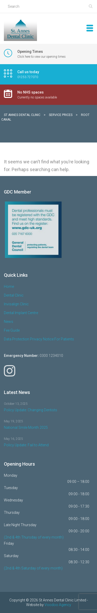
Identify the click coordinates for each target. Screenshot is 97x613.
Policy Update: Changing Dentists (30, 410)
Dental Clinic (14, 295)
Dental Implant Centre (21, 313)
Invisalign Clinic (16, 304)
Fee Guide (12, 330)
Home (9, 286)
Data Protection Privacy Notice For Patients (39, 339)
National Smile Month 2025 (26, 427)
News (8, 322)
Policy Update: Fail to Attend (26, 445)
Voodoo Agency (57, 605)
